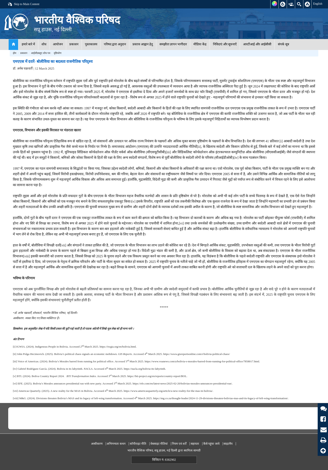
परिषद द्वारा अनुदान (115, 44)
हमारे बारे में (28, 44)
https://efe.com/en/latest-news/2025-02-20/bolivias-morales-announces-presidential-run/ (182, 383)
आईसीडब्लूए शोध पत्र (40, 53)
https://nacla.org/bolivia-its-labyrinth (144, 368)
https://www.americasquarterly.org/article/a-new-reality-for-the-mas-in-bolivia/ (168, 390)
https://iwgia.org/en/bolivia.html (118, 346)
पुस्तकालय (91, 44)
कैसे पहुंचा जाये (211, 443)
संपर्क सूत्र (283, 44)
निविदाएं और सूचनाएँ (225, 44)
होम (14, 53)
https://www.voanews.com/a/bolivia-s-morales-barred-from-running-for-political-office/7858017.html (202, 361)
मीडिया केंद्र (199, 44)
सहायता (195, 443)
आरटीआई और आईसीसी (257, 44)
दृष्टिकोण (58, 53)
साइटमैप (228, 443)
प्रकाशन (73, 44)
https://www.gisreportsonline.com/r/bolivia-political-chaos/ (196, 354)
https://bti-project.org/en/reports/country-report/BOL (156, 376)
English (317, 3)
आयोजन (58, 44)
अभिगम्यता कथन (116, 443)
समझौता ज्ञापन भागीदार (173, 44)
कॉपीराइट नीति (138, 443)
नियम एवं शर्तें (179, 443)
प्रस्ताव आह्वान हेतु (143, 44)
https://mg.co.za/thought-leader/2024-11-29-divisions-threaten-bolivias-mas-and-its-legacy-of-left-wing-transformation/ (220, 398)
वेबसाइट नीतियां (159, 443)
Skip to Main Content (23, 4)
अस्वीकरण (97, 443)
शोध (44, 44)
